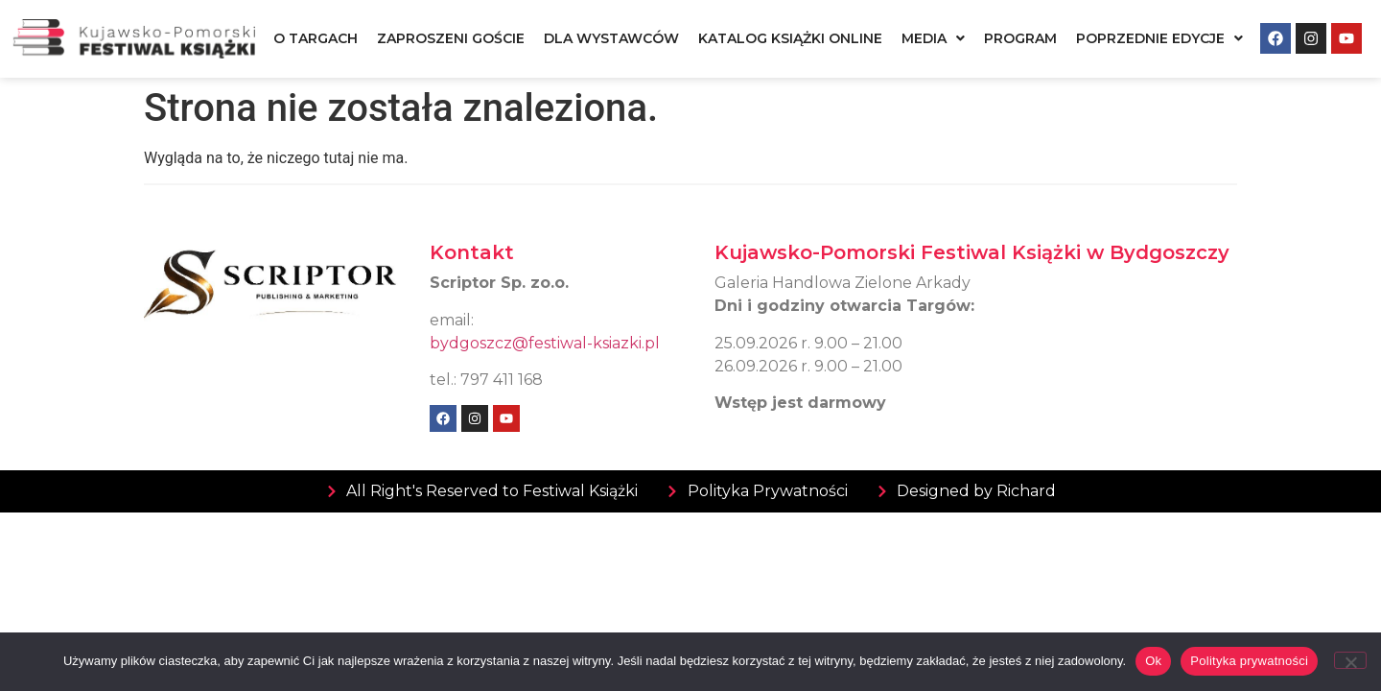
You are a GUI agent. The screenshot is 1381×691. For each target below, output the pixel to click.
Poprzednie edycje (1159, 38)
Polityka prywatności (1249, 661)
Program (1020, 38)
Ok (1153, 661)
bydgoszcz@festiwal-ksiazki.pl (545, 343)
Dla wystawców (611, 38)
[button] (933, 38)
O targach (315, 38)
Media (933, 38)
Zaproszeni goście (451, 38)
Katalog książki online (790, 38)
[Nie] (1350, 660)
